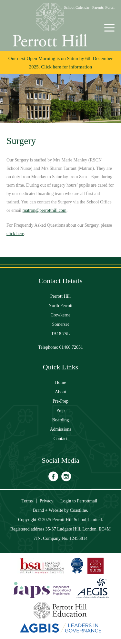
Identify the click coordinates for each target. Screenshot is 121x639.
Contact (61, 438)
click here (15, 233)
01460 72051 (71, 347)
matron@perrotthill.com (44, 210)
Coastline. (79, 510)
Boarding (60, 419)
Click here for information (66, 66)
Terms (27, 501)
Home (60, 382)
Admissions (60, 429)
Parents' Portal (103, 7)
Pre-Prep (60, 401)
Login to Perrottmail (78, 501)
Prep (60, 410)
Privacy (47, 501)
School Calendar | (78, 7)
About (60, 391)
